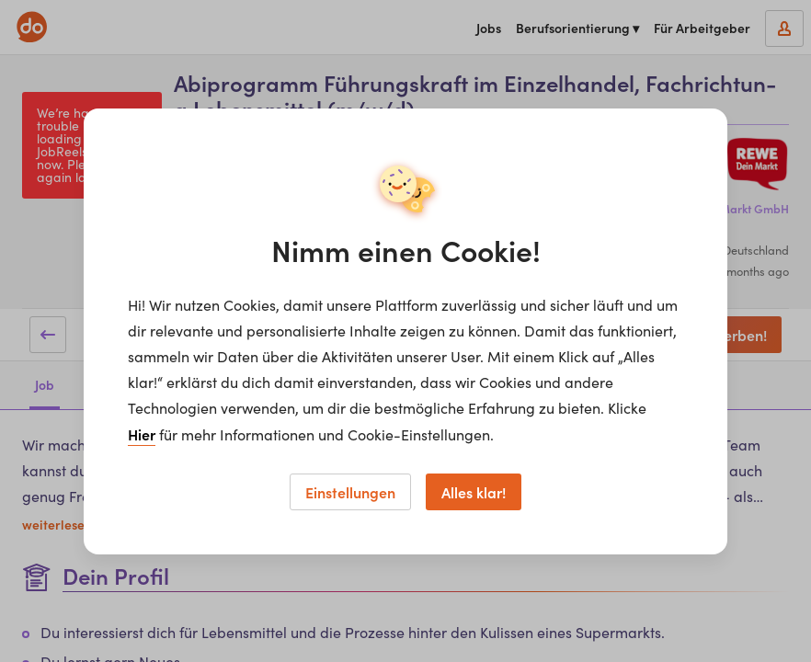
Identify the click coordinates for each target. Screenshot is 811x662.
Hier (141, 434)
